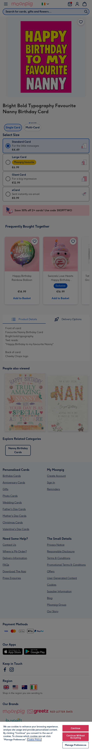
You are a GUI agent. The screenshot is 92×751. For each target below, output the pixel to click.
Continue (75, 728)
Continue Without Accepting (75, 736)
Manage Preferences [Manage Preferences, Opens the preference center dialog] (75, 745)
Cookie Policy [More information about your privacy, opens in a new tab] (34, 739)
